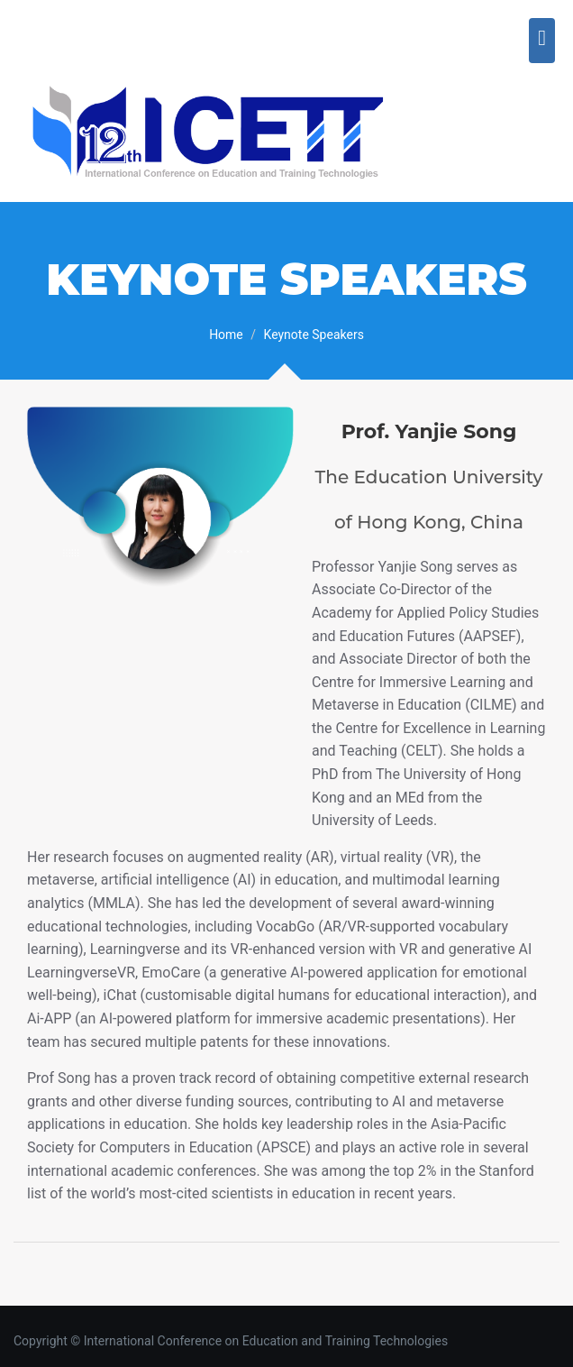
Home (226, 334)
